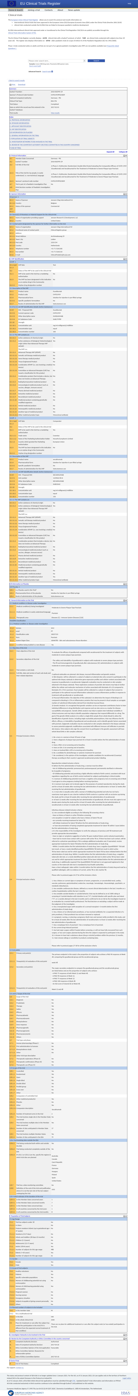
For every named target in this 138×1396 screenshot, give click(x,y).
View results (55, 113)
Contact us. (20, 1368)
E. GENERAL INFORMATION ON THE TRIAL (24, 135)
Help (129, 3)
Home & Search (16, 10)
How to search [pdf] (35, 66)
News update (74, 10)
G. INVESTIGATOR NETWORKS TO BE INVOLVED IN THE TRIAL (31, 142)
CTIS (74, 1381)
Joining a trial (34, 10)
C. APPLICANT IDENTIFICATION (20, 126)
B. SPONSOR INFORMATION (19, 123)
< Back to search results (16, 80)
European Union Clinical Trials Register (24, 20)
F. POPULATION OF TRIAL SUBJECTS (22, 139)
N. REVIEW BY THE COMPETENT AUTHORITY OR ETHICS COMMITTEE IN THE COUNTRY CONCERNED (45, 145)
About (60, 10)
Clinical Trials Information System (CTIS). (22, 33)
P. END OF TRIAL (15, 148)
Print (12, 85)
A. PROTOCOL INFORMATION (20, 120)
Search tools (46, 72)
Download (21, 85)
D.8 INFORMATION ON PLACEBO (21, 132)
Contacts (49, 10)
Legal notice (127, 1378)
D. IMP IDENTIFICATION (18, 129)
